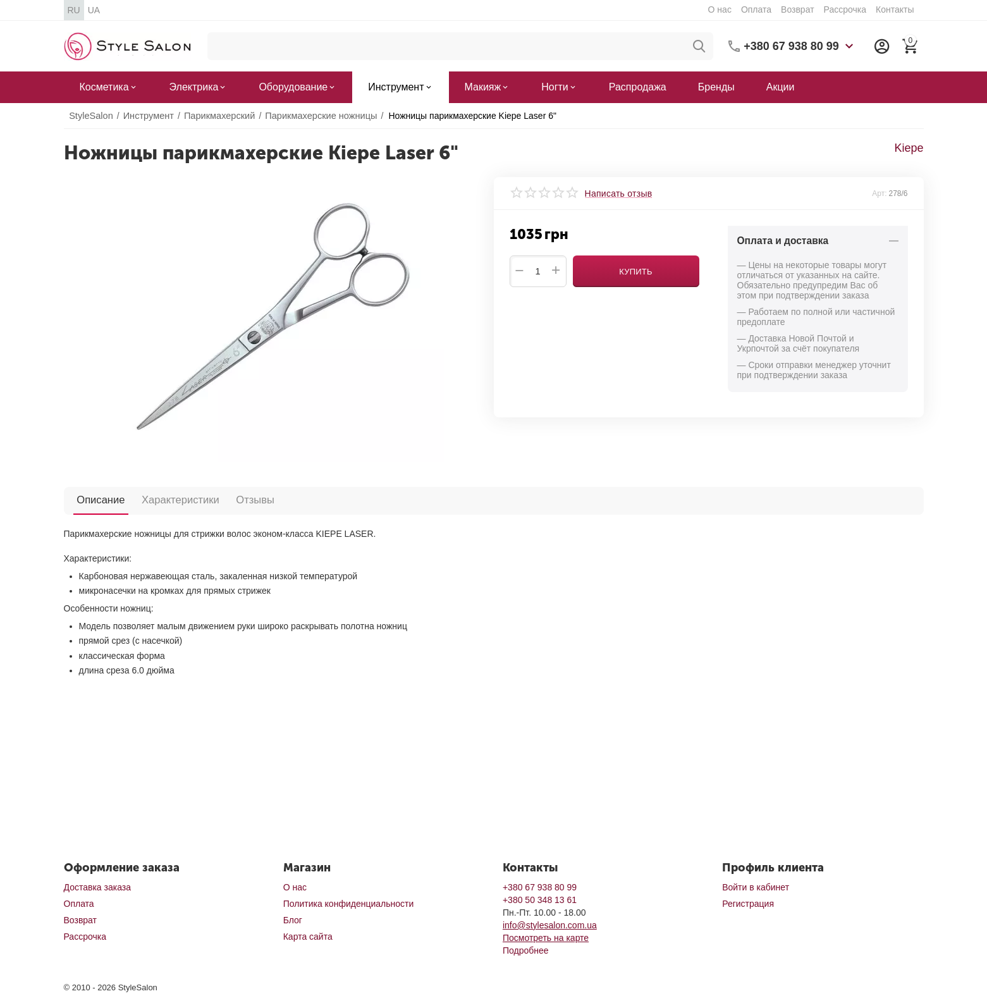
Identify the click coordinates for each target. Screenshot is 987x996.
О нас (720, 9)
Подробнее (526, 950)
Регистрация (748, 904)
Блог (292, 920)
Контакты (895, 9)
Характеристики (166, 500)
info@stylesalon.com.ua (550, 925)
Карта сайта (308, 936)
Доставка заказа (97, 887)
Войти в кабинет (755, 887)
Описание (96, 500)
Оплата (756, 9)
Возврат (797, 9)
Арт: (879, 193)
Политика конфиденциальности (348, 904)
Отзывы (232, 500)
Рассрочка (845, 9)
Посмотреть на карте (546, 938)
